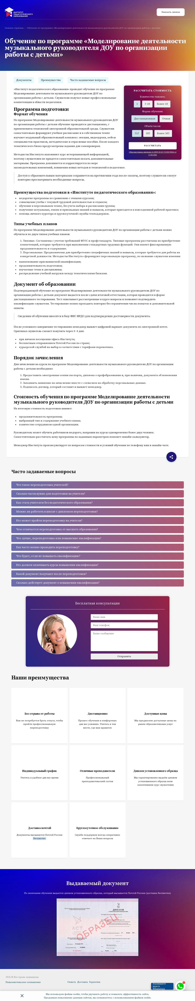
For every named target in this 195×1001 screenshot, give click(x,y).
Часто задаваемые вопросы (88, 80)
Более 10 (162, 104)
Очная (166, 118)
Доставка (82, 982)
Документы (23, 80)
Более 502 (163, 133)
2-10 (147, 104)
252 (137, 133)
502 (148, 133)
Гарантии (94, 982)
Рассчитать (152, 145)
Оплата (71, 982)
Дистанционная (144, 118)
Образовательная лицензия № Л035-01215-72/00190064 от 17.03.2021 (152, 153)
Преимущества (51, 80)
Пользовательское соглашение (23, 982)
